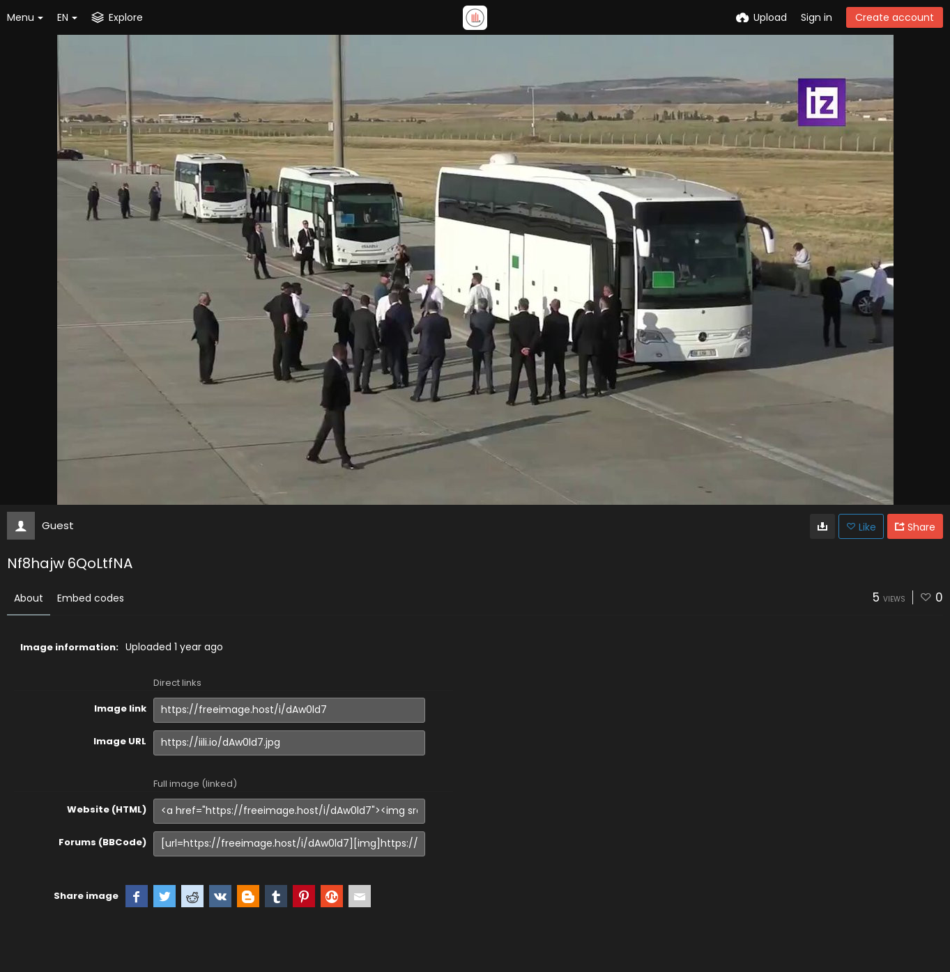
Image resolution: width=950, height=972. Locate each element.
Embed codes (90, 598)
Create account (894, 17)
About (28, 598)
